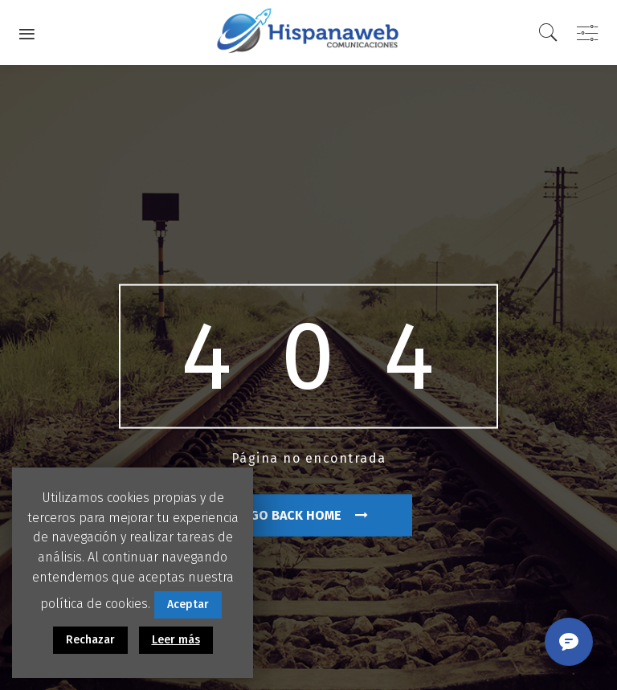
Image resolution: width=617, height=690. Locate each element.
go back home (309, 514)
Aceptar (188, 604)
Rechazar (90, 640)
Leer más (176, 640)
